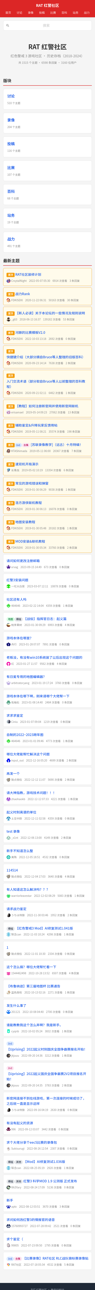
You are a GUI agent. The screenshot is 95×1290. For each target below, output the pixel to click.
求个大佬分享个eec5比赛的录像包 (32, 1142)
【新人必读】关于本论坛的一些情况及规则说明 (50, 313)
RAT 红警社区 (47, 5)
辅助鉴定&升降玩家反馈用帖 (36, 425)
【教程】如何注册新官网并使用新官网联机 (46, 406)
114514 (12, 870)
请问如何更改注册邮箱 (23, 560)
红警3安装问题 (17, 580)
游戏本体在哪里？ (20, 638)
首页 (8, 12)
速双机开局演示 (27, 464)
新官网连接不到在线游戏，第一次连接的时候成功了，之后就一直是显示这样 (46, 1101)
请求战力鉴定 (16, 908)
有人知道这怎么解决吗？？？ (28, 889)
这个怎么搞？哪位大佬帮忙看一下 (31, 966)
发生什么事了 (16, 1005)
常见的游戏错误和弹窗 (32, 483)
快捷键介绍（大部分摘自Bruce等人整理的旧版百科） (46, 357)
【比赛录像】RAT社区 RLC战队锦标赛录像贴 (55, 1258)
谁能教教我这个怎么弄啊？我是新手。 (35, 1025)
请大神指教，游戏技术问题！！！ (31, 792)
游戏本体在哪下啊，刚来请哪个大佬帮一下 (38, 696)
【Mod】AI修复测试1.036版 (44, 1161)
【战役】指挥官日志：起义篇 (45, 618)
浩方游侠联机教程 (28, 502)
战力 (87, 12)
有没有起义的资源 (20, 1123)
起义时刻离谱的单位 (21, 812)
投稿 (42, 12)
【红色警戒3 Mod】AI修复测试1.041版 (44, 928)
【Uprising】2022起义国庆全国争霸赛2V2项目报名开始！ (46, 1076)
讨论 (19, 12)
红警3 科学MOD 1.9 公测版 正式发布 (50, 1181)
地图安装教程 (25, 521)
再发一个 (13, 773)
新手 (10, 1200)
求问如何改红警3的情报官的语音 (31, 1219)
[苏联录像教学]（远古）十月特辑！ (57, 444)
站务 (75, 12)
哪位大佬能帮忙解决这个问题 (28, 754)
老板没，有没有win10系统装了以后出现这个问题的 (44, 657)
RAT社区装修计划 (28, 274)
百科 (64, 12)
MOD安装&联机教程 (30, 541)
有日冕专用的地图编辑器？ (26, 676)
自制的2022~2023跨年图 (25, 734)
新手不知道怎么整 (20, 850)
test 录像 (13, 831)
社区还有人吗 (16, 599)
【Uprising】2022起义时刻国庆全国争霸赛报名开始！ (47, 1049)
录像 (31, 12)
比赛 (53, 12)
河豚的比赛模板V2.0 (30, 332)
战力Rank (22, 293)
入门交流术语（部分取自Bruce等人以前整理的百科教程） (46, 384)
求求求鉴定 (15, 715)
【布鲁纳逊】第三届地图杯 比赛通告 (33, 986)
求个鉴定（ (15, 1239)
